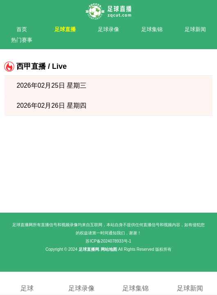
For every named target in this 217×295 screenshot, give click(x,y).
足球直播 (65, 29)
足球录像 (108, 29)
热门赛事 (21, 40)
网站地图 (109, 249)
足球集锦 (152, 29)
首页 (21, 29)
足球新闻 (195, 29)
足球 (27, 283)
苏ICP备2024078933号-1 (108, 241)
